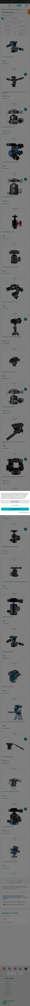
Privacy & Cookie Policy (24, 512)
